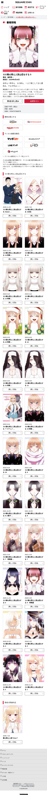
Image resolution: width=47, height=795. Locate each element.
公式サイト (34, 101)
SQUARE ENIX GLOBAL (27, 786)
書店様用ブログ (17, 783)
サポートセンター (30, 785)
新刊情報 (10, 17)
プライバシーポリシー (18, 785)
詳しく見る (12, 216)
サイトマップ (16, 786)
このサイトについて (28, 783)
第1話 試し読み (13, 101)
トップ (3, 17)
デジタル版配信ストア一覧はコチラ (17, 156)
